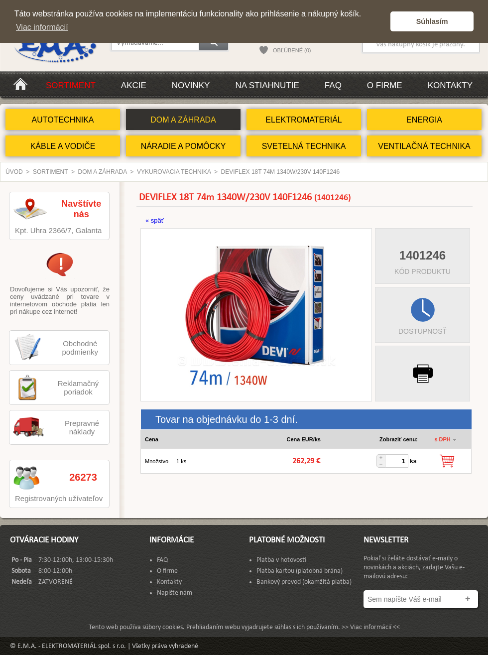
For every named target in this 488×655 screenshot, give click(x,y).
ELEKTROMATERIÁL (303, 120)
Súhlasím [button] (432, 21)
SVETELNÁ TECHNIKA (304, 146)
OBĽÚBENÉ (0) (292, 50)
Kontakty (450, 85)
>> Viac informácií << (371, 627)
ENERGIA (424, 120)
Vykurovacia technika (174, 171)
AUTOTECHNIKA (62, 120)
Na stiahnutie (267, 85)
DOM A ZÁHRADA (183, 120)
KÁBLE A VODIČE (63, 146)
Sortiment (71, 85)
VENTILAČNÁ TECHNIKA (424, 146)
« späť (154, 220)
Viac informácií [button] (42, 27)
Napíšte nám (174, 593)
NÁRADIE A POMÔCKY (183, 146)
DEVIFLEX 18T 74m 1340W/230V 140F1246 (280, 171)
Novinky (191, 85)
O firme (384, 85)
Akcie (133, 85)
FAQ (333, 85)
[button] (380, 21)
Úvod (14, 171)
